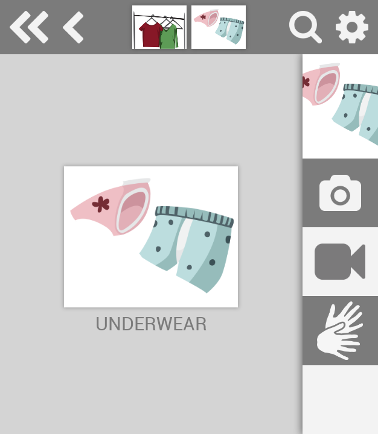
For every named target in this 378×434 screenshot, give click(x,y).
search (305, 27)
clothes (73, 27)
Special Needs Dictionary (29, 27)
